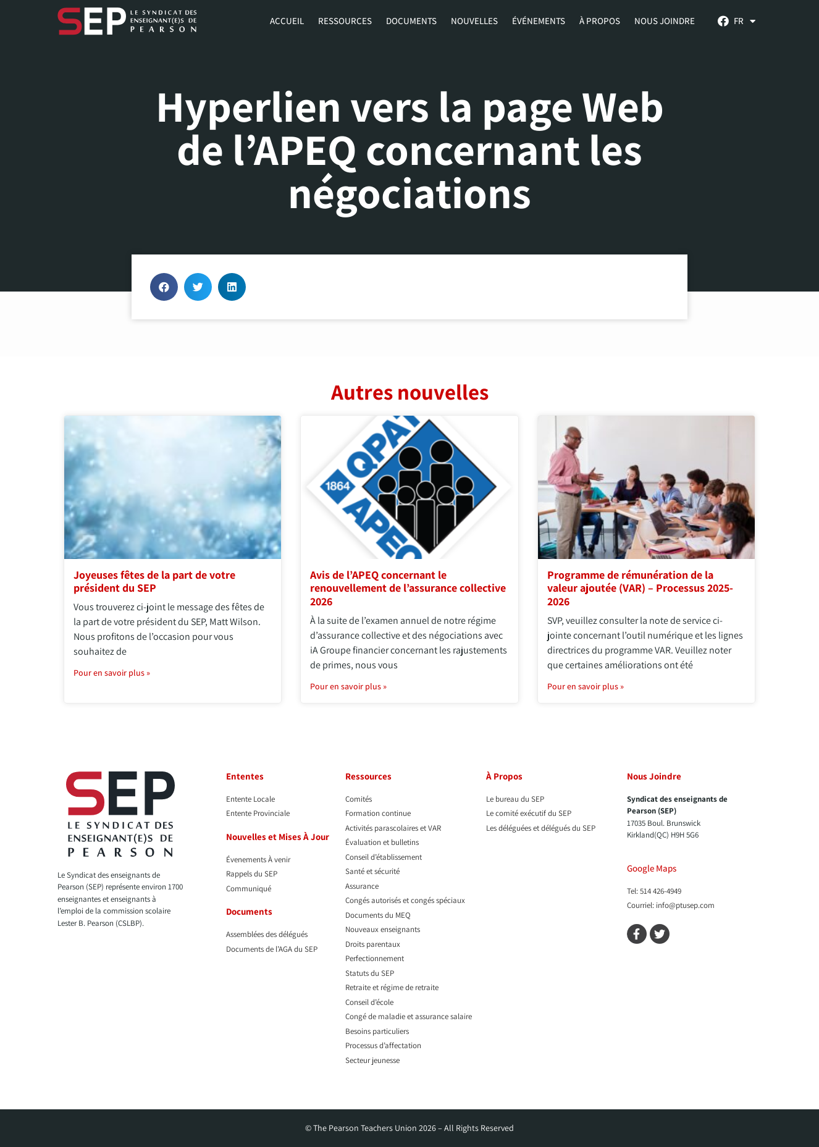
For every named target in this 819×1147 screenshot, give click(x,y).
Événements (538, 21)
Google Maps (651, 868)
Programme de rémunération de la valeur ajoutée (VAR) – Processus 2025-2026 (640, 588)
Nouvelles (474, 21)
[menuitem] (744, 21)
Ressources (345, 21)
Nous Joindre (664, 21)
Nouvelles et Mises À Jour (277, 836)
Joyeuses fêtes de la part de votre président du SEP (154, 581)
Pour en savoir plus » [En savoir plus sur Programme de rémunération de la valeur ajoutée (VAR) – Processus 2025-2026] (585, 686)
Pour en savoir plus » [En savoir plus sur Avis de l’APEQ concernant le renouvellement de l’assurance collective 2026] (348, 686)
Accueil (287, 21)
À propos (599, 21)
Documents (411, 21)
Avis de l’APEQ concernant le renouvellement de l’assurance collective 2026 (408, 588)
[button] (164, 287)
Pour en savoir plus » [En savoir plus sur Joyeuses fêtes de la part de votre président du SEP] (112, 672)
